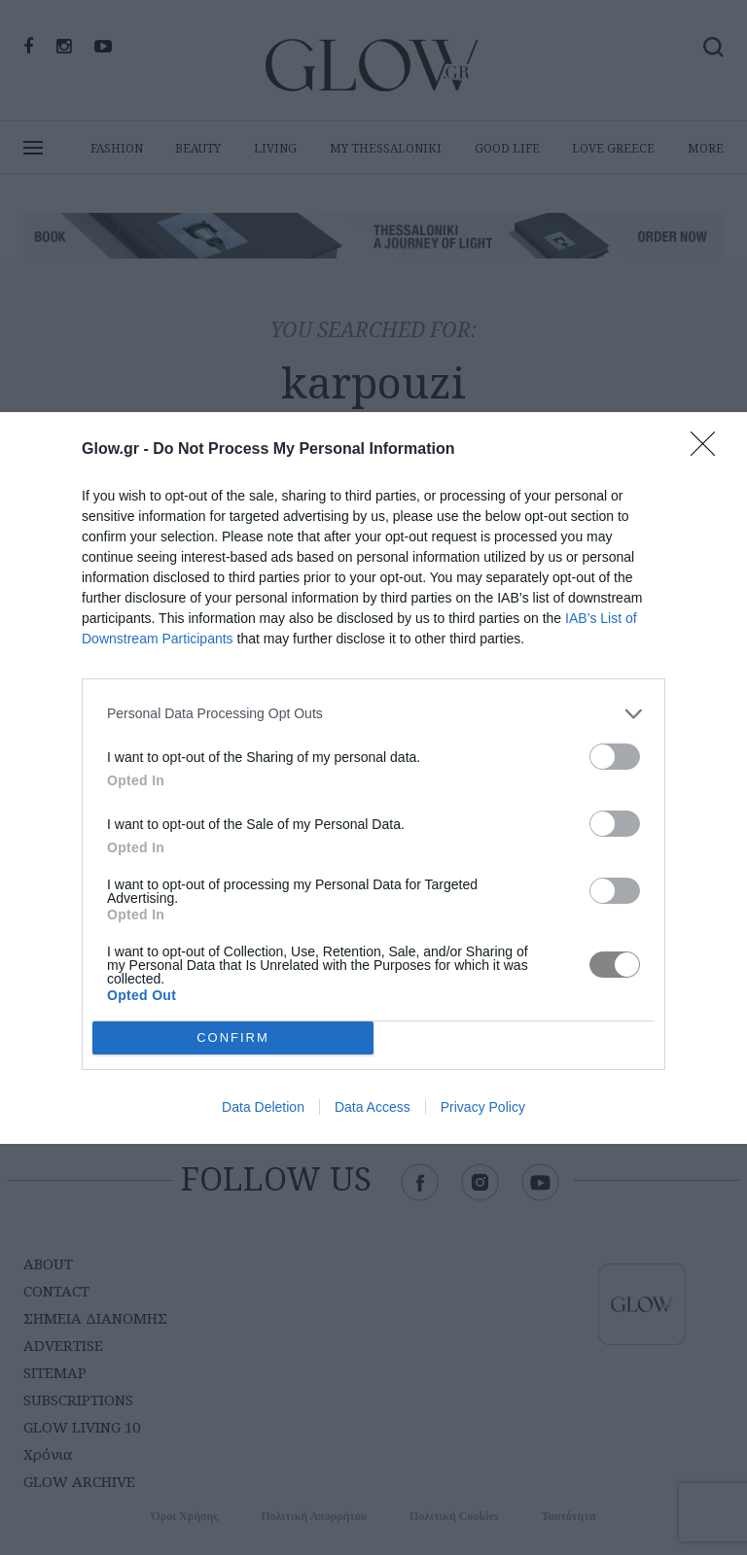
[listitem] (373, 714)
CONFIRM (232, 1037)
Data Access (372, 1107)
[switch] (614, 756)
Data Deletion (263, 1107)
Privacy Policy (483, 1107)
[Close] (709, 450)
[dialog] (373, 778)
